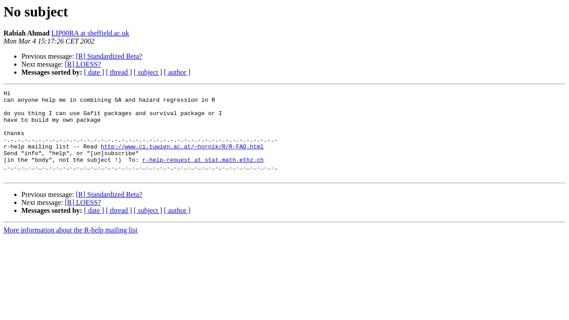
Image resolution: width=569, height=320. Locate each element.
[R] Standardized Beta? (109, 56)
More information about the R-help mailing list (70, 247)
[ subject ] (148, 72)
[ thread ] (119, 72)
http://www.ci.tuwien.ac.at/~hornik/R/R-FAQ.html (182, 158)
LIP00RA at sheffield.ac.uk (90, 33)
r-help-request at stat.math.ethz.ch (203, 174)
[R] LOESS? (83, 64)
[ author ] (177, 72)
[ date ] (94, 72)
